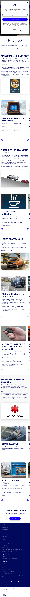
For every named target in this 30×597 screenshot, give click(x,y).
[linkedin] (18, 581)
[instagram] (11, 581)
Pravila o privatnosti (7, 592)
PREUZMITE (15, 518)
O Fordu (3, 565)
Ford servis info (5, 547)
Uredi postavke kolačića (15, 15)
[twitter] (15, 581)
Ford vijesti (4, 556)
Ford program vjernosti (7, 543)
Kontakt (3, 563)
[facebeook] (8, 581)
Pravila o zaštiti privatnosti (15, 30)
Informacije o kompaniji (7, 573)
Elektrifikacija (5, 527)
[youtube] (21, 581)
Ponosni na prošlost (6, 569)
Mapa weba (5, 589)
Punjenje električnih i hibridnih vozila (9, 531)
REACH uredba (5, 532)
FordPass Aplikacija (6, 534)
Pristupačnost (5, 591)
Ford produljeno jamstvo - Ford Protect (10, 551)
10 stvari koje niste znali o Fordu (8, 571)
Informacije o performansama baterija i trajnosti (12, 549)
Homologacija (5, 545)
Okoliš (3, 567)
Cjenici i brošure (5, 529)
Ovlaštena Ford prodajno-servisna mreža (10, 558)
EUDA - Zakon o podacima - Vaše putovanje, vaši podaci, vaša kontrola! (15, 576)
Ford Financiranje (5, 536)
